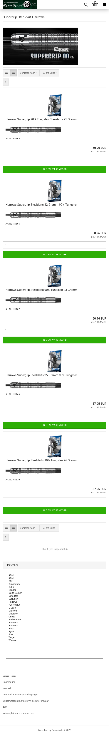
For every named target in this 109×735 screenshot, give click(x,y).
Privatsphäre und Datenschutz (18, 713)
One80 (54, 616)
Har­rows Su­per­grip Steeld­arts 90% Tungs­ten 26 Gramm (42, 460)
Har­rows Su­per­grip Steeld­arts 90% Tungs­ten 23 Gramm (42, 290)
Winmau (54, 640)
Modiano (54, 613)
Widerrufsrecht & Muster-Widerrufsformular (25, 700)
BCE (54, 581)
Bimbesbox (54, 584)
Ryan (54, 631)
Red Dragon (54, 619)
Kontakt (7, 688)
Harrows (54, 601)
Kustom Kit (54, 604)
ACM (54, 575)
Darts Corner (54, 593)
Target (54, 637)
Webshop (43, 730)
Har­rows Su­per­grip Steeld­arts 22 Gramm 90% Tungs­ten (42, 204)
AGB (5, 707)
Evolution (54, 598)
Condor (54, 590)
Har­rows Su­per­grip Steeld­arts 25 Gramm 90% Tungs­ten (42, 375)
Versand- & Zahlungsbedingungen (20, 694)
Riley (54, 628)
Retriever (54, 622)
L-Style (54, 607)
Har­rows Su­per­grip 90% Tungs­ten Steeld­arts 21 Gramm (42, 119)
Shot (54, 634)
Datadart (54, 595)
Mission (54, 610)
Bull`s (54, 587)
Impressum (9, 682)
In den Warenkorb (55, 169)
